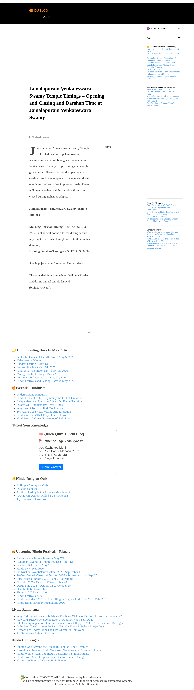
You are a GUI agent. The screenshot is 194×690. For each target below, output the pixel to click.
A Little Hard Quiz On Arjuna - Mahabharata (44, 492)
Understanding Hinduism (32, 394)
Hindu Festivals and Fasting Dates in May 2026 (46, 380)
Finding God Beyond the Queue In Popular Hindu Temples (52, 646)
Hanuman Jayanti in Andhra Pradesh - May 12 (45, 561)
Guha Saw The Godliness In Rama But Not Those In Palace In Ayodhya (60, 626)
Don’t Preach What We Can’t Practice (162, 205)
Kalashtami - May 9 (29, 360)
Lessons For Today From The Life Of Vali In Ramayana (51, 629)
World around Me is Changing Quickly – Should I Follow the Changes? (163, 220)
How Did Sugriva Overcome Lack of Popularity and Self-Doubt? (56, 619)
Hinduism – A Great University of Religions (43, 418)
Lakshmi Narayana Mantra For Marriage (163, 72)
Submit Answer (51, 467)
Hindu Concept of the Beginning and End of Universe (49, 398)
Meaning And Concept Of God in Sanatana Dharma (160, 235)
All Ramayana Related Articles (35, 633)
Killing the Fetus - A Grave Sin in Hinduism (43, 660)
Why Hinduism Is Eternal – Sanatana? (162, 243)
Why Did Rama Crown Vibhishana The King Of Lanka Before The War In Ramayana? (69, 616)
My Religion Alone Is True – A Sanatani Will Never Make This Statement (163, 240)
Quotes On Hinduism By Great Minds (40, 404)
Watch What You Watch (156, 216)
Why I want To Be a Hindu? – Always (40, 408)
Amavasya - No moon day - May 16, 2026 (42, 370)
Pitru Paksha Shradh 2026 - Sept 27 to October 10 (47, 578)
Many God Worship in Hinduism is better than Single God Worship (163, 213)
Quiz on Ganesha (27, 488)
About (31, 17)
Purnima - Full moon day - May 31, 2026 (42, 377)
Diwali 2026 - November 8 (33, 589)
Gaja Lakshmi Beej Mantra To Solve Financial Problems (162, 66)
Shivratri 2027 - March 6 (32, 592)
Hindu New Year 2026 (30, 568)
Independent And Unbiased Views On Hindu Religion (49, 401)
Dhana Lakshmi (153, 69)
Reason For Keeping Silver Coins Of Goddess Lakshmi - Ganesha (162, 59)
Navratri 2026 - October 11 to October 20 (42, 582)
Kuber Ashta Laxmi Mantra (158, 74)
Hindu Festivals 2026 (30, 595)
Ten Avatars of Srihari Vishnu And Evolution (44, 411)
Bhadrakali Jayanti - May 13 (34, 565)
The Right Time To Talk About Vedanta (163, 96)
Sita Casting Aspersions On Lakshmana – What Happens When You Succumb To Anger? (71, 623)
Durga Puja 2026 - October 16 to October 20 (44, 585)
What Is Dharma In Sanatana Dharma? (162, 232)
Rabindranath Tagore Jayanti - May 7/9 (40, 558)
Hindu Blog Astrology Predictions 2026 (41, 602)
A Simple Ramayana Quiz (32, 485)
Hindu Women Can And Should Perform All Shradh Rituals (53, 653)
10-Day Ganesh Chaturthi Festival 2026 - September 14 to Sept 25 (57, 575)
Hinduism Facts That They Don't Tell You (42, 415)
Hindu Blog (38, 10)
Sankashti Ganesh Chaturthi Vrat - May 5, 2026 (45, 357)
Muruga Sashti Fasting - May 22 (36, 374)
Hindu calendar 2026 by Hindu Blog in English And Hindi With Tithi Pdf (61, 599)
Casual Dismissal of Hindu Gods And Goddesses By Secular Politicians (60, 650)
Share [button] (108, 147)
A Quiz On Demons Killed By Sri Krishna (42, 495)
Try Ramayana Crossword (32, 499)
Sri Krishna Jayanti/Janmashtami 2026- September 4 (48, 572)
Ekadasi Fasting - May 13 (32, 363)
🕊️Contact (45, 17)
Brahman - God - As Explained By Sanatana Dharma (161, 247)
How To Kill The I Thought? (158, 89)
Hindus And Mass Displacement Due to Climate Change (51, 657)
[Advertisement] (77, 45)
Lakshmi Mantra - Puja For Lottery (161, 63)
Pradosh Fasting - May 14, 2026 (36, 367)
